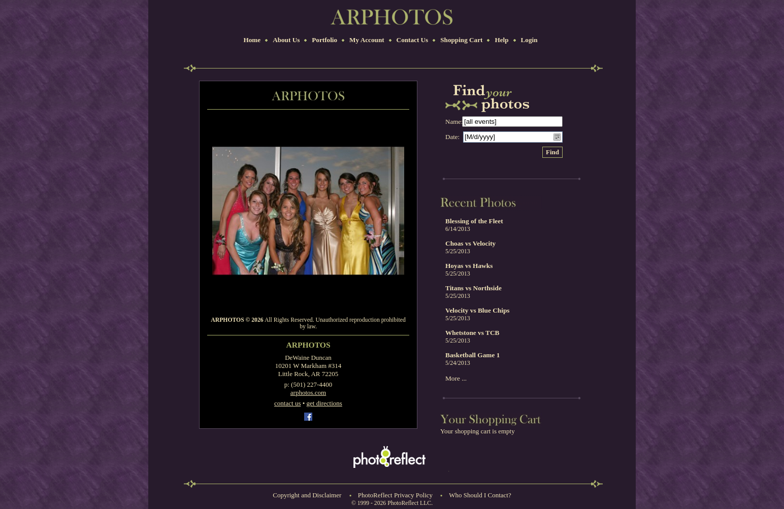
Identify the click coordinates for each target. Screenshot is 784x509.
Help (501, 40)
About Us (286, 40)
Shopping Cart (461, 40)
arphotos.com (308, 392)
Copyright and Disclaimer (308, 495)
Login (529, 40)
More (452, 378)
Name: (454, 121)
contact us (287, 403)
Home (251, 40)
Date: (452, 137)
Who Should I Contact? (480, 495)
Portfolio (324, 40)
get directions (324, 403)
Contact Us (413, 40)
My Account (366, 40)
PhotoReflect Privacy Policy (395, 495)
